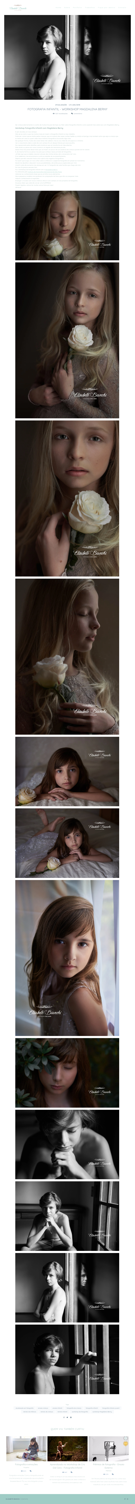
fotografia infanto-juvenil (110, 1408)
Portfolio (77, 7)
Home (58, 7)
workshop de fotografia (80, 1412)
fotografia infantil (92, 1408)
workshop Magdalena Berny (102, 1412)
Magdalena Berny (51, 169)
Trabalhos (90, 7)
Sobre (67, 7)
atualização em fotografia (24, 1408)
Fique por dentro (106, 7)
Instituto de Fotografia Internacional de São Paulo (45, 172)
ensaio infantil (57, 1408)
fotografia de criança (74, 1408)
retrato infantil (62, 1412)
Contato (122, 7)
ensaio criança (43, 1408)
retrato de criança (47, 1412)
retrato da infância (29, 1412)
